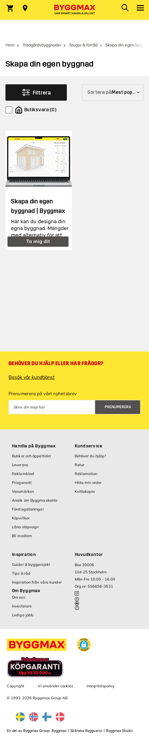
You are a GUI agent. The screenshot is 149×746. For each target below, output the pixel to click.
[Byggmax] (74, 10)
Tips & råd (21, 573)
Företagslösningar (28, 509)
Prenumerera (118, 407)
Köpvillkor (21, 518)
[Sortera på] (113, 92)
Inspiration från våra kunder (37, 582)
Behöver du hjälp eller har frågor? (56, 363)
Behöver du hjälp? (90, 456)
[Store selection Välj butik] (25, 8)
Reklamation (86, 473)
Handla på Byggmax (34, 446)
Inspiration (24, 554)
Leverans (20, 464)
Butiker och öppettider (31, 456)
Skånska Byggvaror (86, 731)
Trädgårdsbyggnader (42, 44)
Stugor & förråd (83, 44)
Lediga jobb (22, 615)
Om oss (18, 597)
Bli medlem (22, 535)
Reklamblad (23, 473)
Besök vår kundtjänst (32, 377)
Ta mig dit (38, 241)
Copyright (15, 686)
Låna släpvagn (25, 527)
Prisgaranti (22, 482)
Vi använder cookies (55, 686)
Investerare (22, 606)
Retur (80, 464)
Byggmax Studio (119, 731)
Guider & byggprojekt (31, 564)
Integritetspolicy (101, 686)
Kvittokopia (85, 491)
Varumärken (23, 491)
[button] (84, 644)
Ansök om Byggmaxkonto (34, 500)
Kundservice (89, 446)
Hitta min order (88, 482)
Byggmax (58, 731)
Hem (10, 44)
